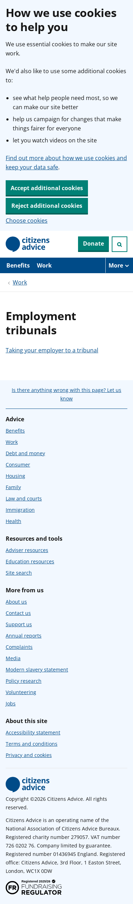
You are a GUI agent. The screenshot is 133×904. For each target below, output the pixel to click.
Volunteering (21, 692)
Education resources (30, 561)
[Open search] (119, 244)
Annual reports (23, 635)
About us (16, 601)
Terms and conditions (31, 743)
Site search (19, 572)
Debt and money (25, 453)
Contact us (18, 613)
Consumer (18, 464)
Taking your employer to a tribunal (52, 350)
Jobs (11, 703)
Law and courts (24, 498)
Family (13, 487)
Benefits (18, 265)
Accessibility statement (33, 732)
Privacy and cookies (29, 755)
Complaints (19, 647)
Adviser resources (27, 550)
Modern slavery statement (37, 669)
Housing (15, 475)
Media (13, 658)
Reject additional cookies (46, 206)
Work (44, 265)
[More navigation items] (119, 265)
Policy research (23, 680)
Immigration (20, 509)
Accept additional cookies (47, 188)
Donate (93, 243)
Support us (19, 624)
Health (13, 521)
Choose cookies (27, 220)
